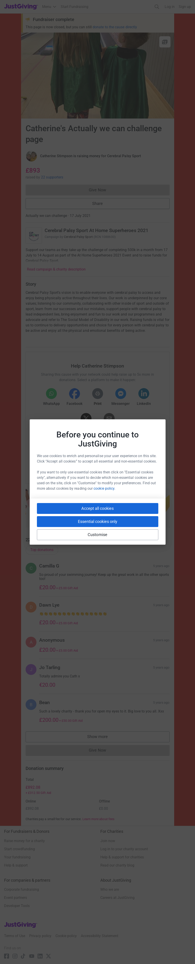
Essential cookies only (97, 521)
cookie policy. (104, 488)
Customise (97, 534)
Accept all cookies (97, 508)
